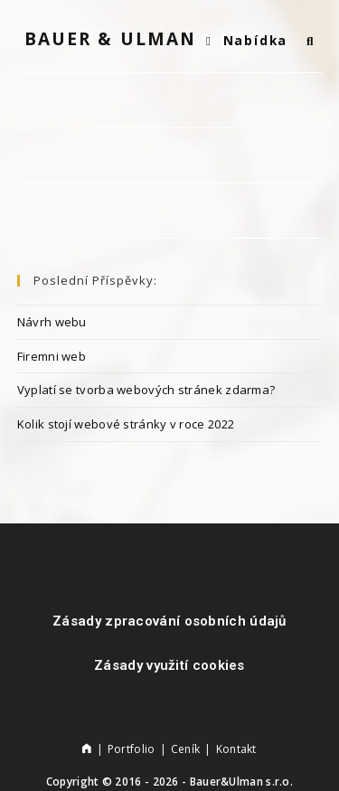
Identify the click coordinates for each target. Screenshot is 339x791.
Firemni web (51, 356)
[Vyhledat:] (304, 41)
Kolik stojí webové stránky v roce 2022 (125, 424)
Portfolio (131, 749)
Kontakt (236, 749)
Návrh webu (52, 322)
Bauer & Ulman (110, 39)
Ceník (186, 749)
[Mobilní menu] (249, 41)
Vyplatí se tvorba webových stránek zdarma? (146, 389)
